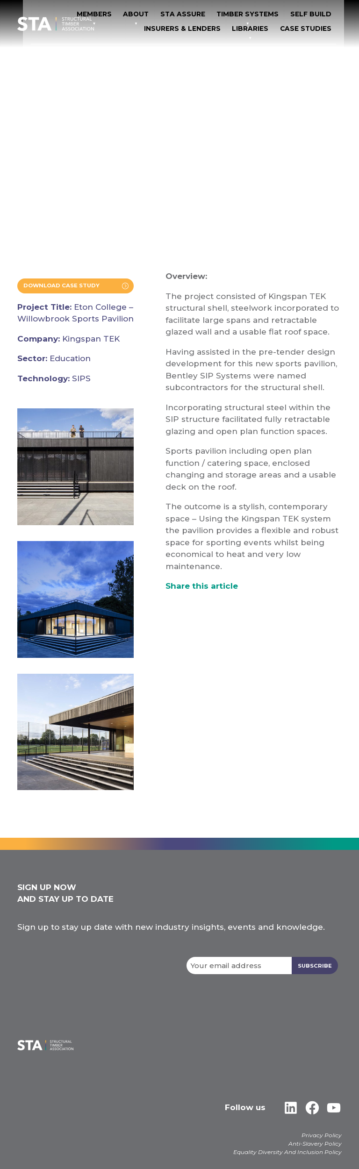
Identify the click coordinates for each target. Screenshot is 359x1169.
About (217, 14)
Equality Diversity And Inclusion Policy (287, 1152)
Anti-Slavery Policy (315, 1144)
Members (180, 14)
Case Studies (319, 27)
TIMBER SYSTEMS (314, 14)
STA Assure (258, 14)
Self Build (148, 27)
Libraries (270, 27)
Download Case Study (64, 286)
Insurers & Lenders (210, 27)
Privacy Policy (322, 1135)
